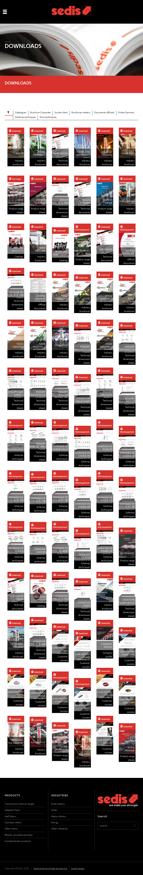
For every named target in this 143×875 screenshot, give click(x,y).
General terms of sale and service (50, 868)
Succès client (61, 112)
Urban (54, 810)
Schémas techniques (25, 117)
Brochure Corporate (40, 112)
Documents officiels (104, 112)
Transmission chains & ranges (19, 803)
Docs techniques (48, 117)
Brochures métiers (81, 112)
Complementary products (18, 841)
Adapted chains (12, 810)
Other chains (11, 828)
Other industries (59, 828)
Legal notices (77, 868)
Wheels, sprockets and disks (19, 835)
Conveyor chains (13, 822)
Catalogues (20, 112)
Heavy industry (58, 816)
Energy (54, 822)
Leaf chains (10, 816)
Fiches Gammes (126, 112)
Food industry (58, 803)
